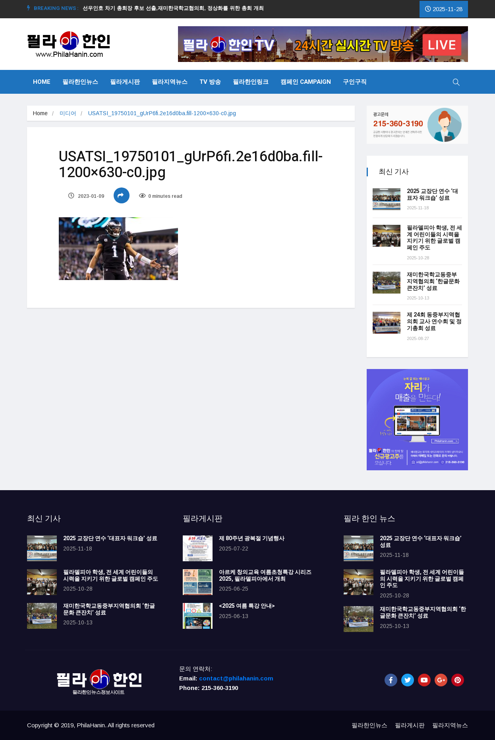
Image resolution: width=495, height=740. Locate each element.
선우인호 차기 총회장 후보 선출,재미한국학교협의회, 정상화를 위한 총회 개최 (176, 8)
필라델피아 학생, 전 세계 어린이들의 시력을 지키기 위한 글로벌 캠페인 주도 (434, 238)
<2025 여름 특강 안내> (247, 606)
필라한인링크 (251, 81)
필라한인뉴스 (80, 81)
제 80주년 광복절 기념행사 (253, 538)
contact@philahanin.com (236, 678)
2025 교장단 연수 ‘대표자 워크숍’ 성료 (432, 194)
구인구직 (355, 81)
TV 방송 (210, 81)
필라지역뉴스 (170, 81)
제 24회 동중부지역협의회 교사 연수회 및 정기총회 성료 (434, 321)
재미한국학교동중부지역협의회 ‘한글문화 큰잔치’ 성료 (433, 281)
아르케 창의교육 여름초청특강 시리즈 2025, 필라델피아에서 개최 (265, 575)
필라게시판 (125, 81)
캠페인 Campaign (305, 81)
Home (41, 81)
